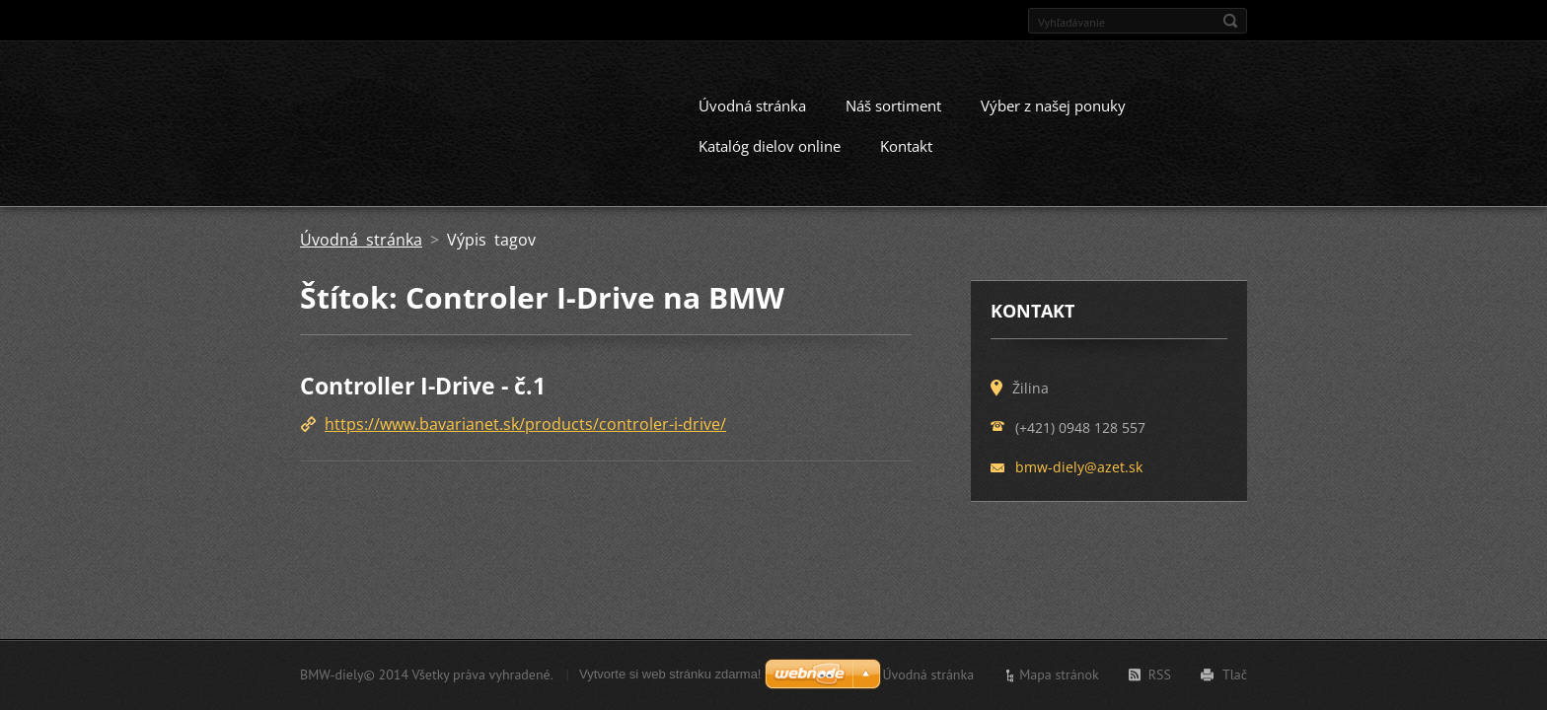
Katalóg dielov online (770, 159)
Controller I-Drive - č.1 (423, 398)
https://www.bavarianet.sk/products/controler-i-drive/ (525, 438)
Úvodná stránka (752, 118)
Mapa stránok (1059, 674)
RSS (1159, 674)
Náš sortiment (893, 118)
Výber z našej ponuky (1053, 118)
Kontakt (906, 159)
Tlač (1234, 674)
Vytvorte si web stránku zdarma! (670, 674)
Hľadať (1230, 21)
